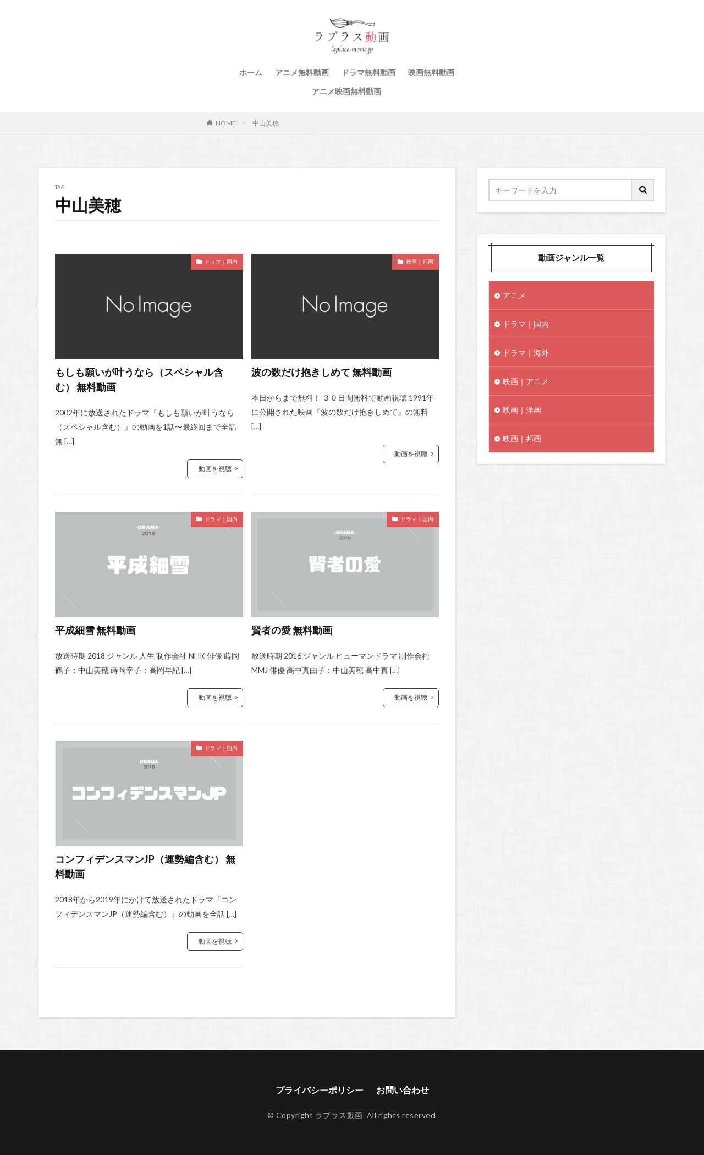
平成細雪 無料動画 (95, 630)
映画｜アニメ (526, 381)
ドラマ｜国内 (221, 261)
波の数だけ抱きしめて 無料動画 (321, 372)
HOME (226, 123)
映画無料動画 (431, 72)
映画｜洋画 (522, 409)
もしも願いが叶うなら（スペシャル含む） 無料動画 (139, 379)
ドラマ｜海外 (526, 352)
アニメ (514, 295)
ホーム (250, 72)
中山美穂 (265, 123)
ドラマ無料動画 (368, 72)
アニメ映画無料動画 (346, 91)
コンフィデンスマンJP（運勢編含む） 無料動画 (145, 866)
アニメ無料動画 (302, 72)
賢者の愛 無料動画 (291, 630)
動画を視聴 (215, 468)
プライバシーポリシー (320, 1090)
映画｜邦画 (419, 261)
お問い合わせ (402, 1090)
